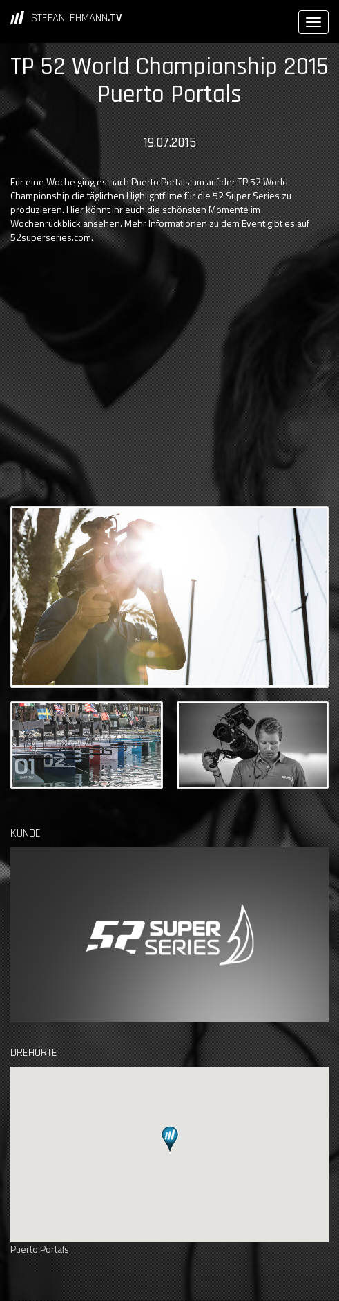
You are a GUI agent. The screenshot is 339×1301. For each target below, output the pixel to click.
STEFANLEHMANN (76, 18)
